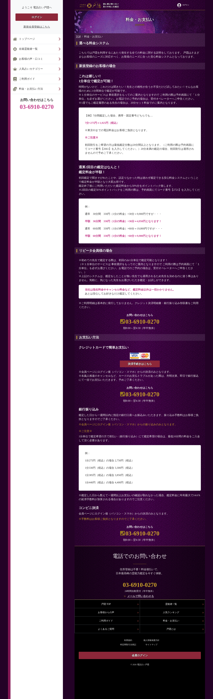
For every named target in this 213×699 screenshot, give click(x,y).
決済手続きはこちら (140, 363)
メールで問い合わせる (140, 596)
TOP (78, 36)
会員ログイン (140, 655)
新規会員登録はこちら (36, 26)
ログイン (36, 17)
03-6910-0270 (142, 321)
